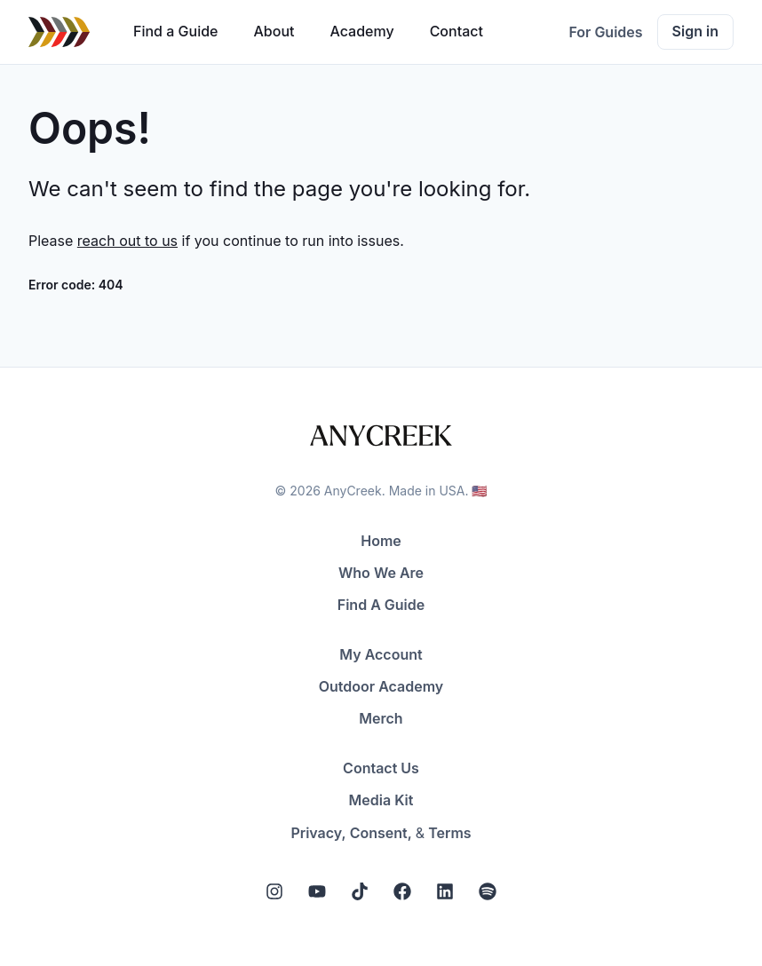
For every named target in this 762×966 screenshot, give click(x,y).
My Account (380, 654)
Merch (380, 718)
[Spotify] (487, 891)
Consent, (381, 833)
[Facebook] (402, 891)
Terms (449, 833)
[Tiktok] (359, 891)
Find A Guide (381, 605)
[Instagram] (274, 891)
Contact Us (381, 768)
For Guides (605, 32)
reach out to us (127, 240)
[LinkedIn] (445, 891)
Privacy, (317, 833)
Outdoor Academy (381, 686)
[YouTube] (317, 891)
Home (381, 541)
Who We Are (381, 573)
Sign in (695, 31)
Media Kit (381, 800)
